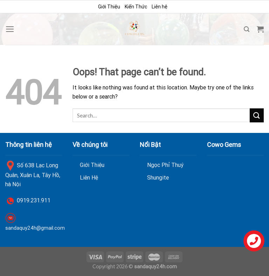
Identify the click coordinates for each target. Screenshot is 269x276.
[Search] (246, 29)
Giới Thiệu (109, 7)
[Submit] (257, 115)
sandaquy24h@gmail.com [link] (35, 228)
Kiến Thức (136, 7)
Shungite (158, 177)
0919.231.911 (33, 200)
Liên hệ (159, 7)
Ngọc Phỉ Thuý (165, 164)
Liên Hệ (89, 177)
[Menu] (10, 29)
